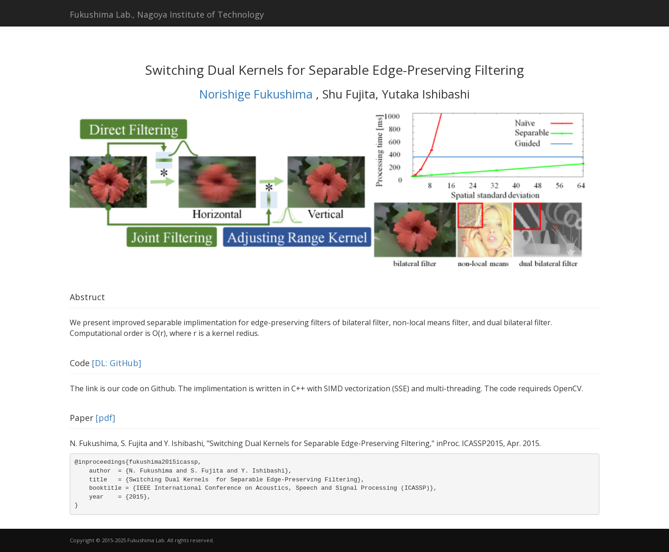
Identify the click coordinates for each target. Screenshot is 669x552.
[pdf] (105, 417)
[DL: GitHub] (116, 362)
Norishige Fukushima (257, 94)
